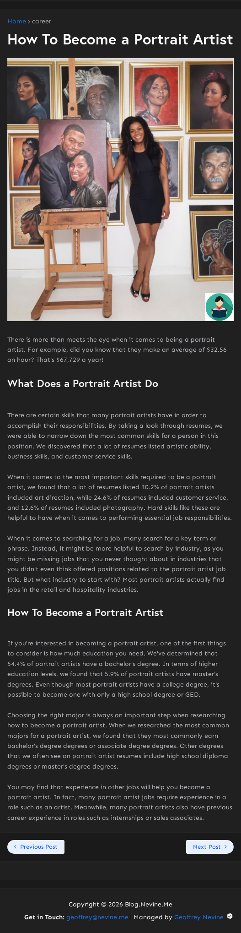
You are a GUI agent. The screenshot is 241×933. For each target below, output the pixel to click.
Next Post (207, 846)
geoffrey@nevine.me (97, 917)
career (41, 21)
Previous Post (39, 846)
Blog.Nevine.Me (148, 904)
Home (16, 21)
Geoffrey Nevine (204, 917)
